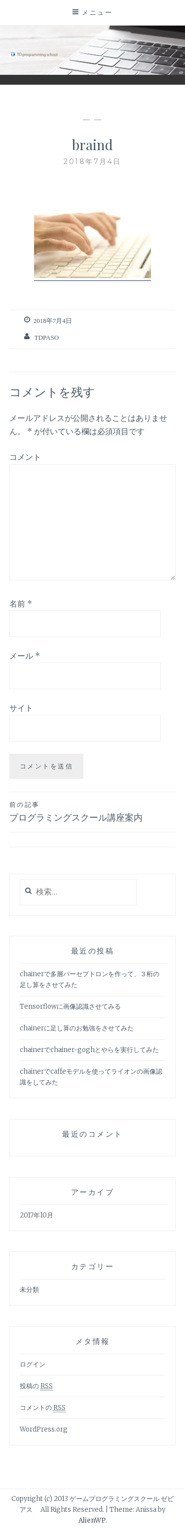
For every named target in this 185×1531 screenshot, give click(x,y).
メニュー (97, 12)
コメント (25, 457)
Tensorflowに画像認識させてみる (70, 1006)
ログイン (32, 1364)
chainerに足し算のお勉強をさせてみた (77, 1028)
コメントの (43, 1407)
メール (24, 656)
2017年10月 (36, 1215)
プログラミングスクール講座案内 (92, 811)
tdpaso (47, 337)
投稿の (36, 1386)
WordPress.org (44, 1429)
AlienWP (92, 1520)
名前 (20, 603)
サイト (21, 708)
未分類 (29, 1289)
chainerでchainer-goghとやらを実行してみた (89, 1050)
